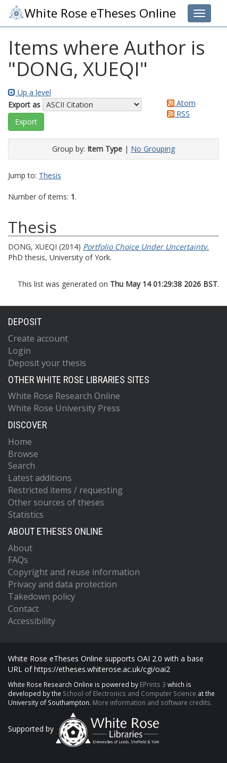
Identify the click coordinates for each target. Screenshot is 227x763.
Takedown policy (41, 596)
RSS (176, 114)
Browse (23, 454)
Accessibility (31, 621)
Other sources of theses (56, 502)
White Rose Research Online (64, 396)
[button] (26, 122)
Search (21, 465)
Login (19, 350)
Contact (23, 609)
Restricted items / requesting (65, 490)
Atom (179, 103)
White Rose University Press (64, 408)
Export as (24, 104)
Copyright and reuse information (74, 572)
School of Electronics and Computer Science (129, 693)
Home (20, 441)
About (20, 548)
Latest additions (40, 478)
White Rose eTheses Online (92, 12)
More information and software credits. (152, 702)
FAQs (18, 560)
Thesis (50, 175)
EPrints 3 (153, 684)
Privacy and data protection (62, 584)
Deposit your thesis (47, 363)
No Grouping (153, 149)
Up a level (29, 92)
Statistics (26, 514)
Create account (38, 338)
